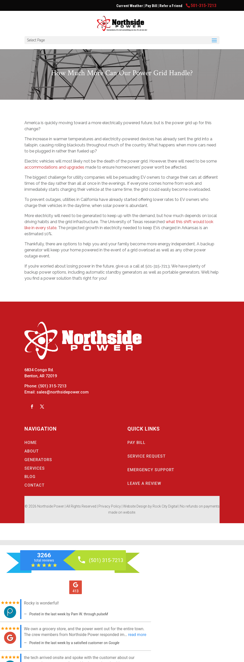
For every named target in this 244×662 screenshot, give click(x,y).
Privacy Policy (109, 506)
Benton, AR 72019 (40, 376)
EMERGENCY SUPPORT (150, 469)
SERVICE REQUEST (146, 456)
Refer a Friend (171, 6)
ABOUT (31, 451)
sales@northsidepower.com (63, 392)
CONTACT (34, 485)
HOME (30, 442)
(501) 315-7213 (52, 386)
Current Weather (129, 6)
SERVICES (34, 468)
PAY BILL (136, 442)
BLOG (30, 476)
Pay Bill (151, 6)
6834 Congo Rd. (39, 369)
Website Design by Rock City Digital (150, 506)
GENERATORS (38, 459)
